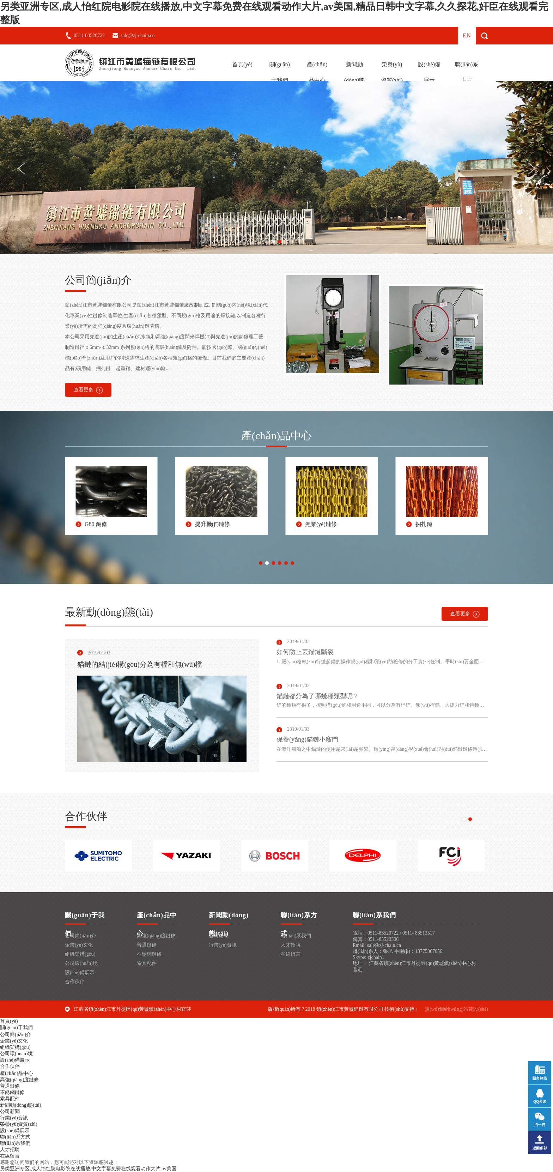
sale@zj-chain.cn (137, 35)
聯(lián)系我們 (296, 935)
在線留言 (290, 954)
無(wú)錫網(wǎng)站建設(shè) (456, 1009)
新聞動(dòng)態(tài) (354, 80)
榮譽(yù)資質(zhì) (392, 72)
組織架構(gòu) (80, 954)
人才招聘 (290, 945)
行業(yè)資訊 (223, 945)
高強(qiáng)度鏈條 (156, 935)
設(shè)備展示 (429, 72)
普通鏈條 (147, 945)
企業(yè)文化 (79, 945)
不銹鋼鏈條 (149, 954)
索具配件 (147, 963)
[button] (273, 241)
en (467, 35)
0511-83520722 (89, 35)
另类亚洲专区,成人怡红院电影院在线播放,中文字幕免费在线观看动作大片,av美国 (88, 1168)
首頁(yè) (242, 64)
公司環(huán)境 (81, 963)
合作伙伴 (75, 981)
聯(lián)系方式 (467, 72)
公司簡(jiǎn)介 (80, 935)
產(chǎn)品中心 (317, 72)
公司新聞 (10, 1111)
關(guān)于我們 (279, 72)
